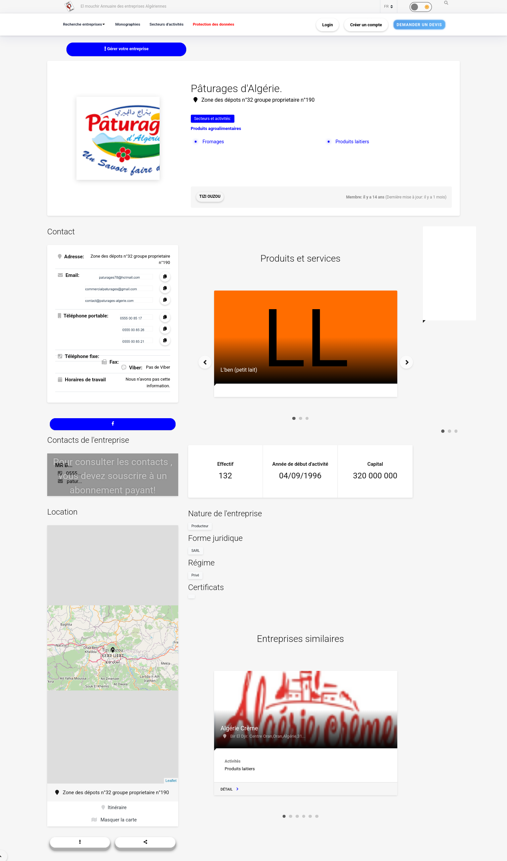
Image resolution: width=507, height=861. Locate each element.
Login (327, 24)
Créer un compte (366, 24)
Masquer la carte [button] (113, 821)
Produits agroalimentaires (216, 128)
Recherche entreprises (83, 24)
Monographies (131, 24)
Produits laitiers (352, 142)
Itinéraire (114, 808)
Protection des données (221, 24)
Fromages (213, 142)
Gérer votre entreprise (126, 49)
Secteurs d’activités (171, 24)
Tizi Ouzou (210, 197)
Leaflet (171, 781)
